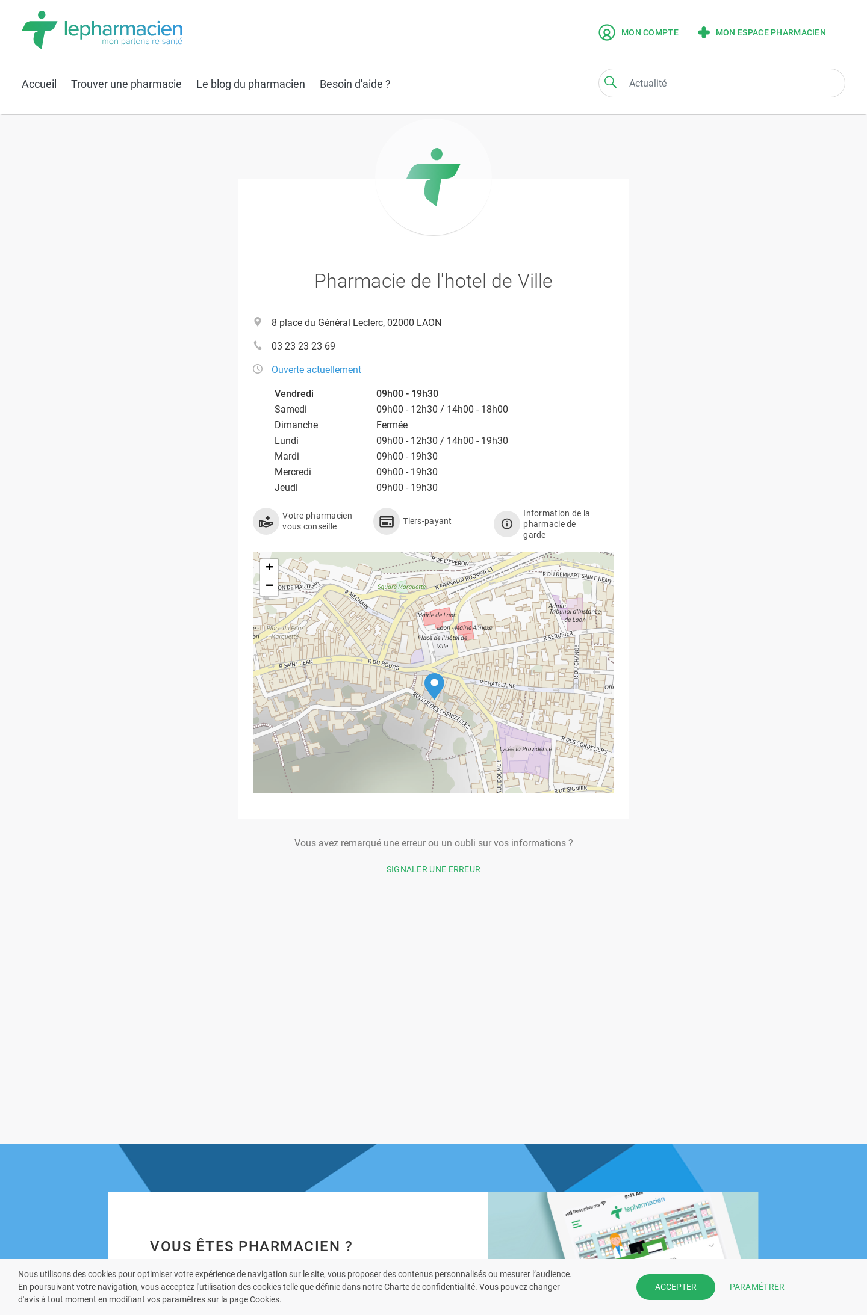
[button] (434, 687)
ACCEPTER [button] (676, 1287)
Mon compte (638, 32)
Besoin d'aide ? (355, 84)
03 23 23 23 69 (303, 346)
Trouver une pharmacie (126, 84)
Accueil (39, 84)
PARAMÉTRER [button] (757, 1287)
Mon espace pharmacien (762, 32)
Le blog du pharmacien (250, 84)
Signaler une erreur (434, 869)
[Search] (610, 82)
